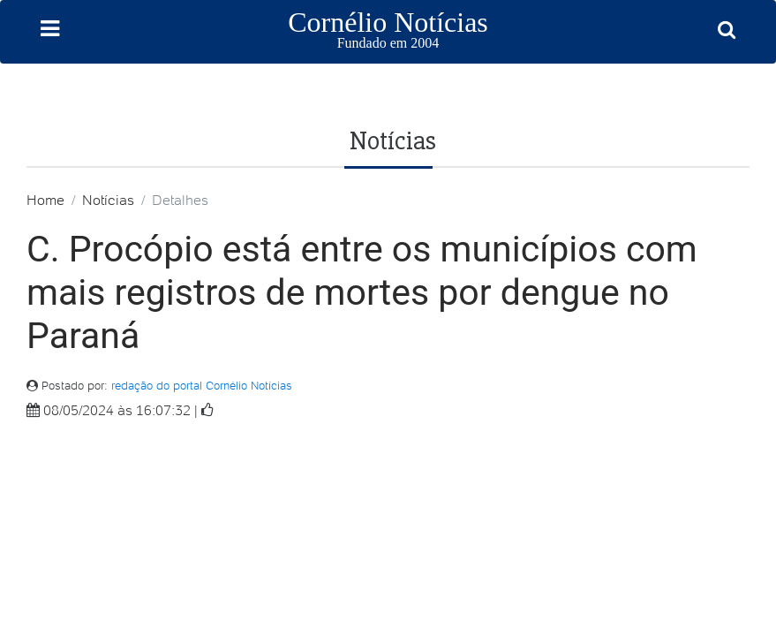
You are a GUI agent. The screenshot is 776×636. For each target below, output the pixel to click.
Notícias (108, 199)
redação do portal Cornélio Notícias (201, 385)
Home (45, 199)
